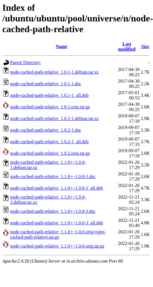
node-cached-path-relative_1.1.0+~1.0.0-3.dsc (52, 211)
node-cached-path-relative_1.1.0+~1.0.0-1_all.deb (56, 188)
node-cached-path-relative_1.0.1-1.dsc (45, 83)
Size (145, 46)
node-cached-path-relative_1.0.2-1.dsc (45, 130)
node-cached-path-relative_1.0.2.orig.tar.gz (50, 153)
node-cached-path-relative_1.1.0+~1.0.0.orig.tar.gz (57, 246)
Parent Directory (25, 62)
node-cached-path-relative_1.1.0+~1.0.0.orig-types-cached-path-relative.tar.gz (58, 234)
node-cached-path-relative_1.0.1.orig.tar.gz (50, 106)
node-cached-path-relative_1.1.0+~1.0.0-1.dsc (52, 176)
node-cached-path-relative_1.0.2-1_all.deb (49, 141)
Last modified (126, 46)
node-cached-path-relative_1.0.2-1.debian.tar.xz (54, 118)
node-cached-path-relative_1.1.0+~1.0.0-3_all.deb (56, 222)
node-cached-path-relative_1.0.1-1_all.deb (49, 95)
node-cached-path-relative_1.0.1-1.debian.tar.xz (54, 72)
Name (61, 46)
